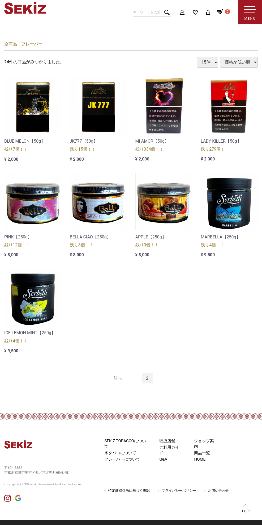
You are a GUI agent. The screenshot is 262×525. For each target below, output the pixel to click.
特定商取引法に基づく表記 (129, 491)
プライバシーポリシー (179, 491)
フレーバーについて (122, 459)
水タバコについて (120, 452)
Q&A (163, 459)
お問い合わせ (218, 491)
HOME (199, 459)
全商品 (10, 44)
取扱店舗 (167, 441)
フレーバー (31, 44)
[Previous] (117, 378)
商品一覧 (202, 452)
